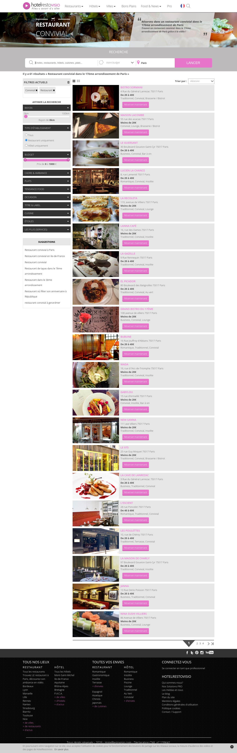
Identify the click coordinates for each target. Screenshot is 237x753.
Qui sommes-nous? (172, 682)
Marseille (28, 693)
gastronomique (101, 675)
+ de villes (28, 722)
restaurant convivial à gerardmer (42, 302)
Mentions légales (171, 701)
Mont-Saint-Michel (64, 675)
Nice (25, 719)
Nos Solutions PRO (172, 686)
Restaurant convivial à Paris (40, 250)
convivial (129, 697)
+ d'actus (28, 730)
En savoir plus (61, 749)
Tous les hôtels (62, 671)
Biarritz (26, 711)
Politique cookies (171, 708)
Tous (30, 135)
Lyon (25, 689)
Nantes (26, 704)
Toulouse (28, 715)
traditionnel (130, 689)
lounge (128, 686)
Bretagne (59, 689)
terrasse (97, 682)
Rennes (27, 700)
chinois (96, 699)
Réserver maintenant (135, 104)
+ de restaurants (32, 726)
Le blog (166, 693)
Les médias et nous (172, 690)
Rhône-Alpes (61, 686)
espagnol (97, 691)
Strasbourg (29, 708)
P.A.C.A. (58, 693)
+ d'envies (97, 686)
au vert (128, 693)
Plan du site (168, 697)
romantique (99, 671)
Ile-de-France (61, 679)
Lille (25, 697)
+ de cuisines (99, 706)
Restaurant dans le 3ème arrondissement (38, 282)
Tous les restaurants (34, 671)
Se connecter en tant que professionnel (183, 668)
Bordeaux (28, 686)
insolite (96, 679)
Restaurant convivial (36, 262)
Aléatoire (195, 81)
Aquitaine (59, 682)
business (129, 679)
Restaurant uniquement (41, 140)
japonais (97, 702)
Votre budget (113, 62)
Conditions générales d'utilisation (180, 704)
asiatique (97, 695)
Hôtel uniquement (38, 145)
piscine (128, 682)
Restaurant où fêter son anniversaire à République (46, 294)
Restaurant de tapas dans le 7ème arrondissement (43, 271)
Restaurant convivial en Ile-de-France (45, 256)
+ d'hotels (59, 700)
